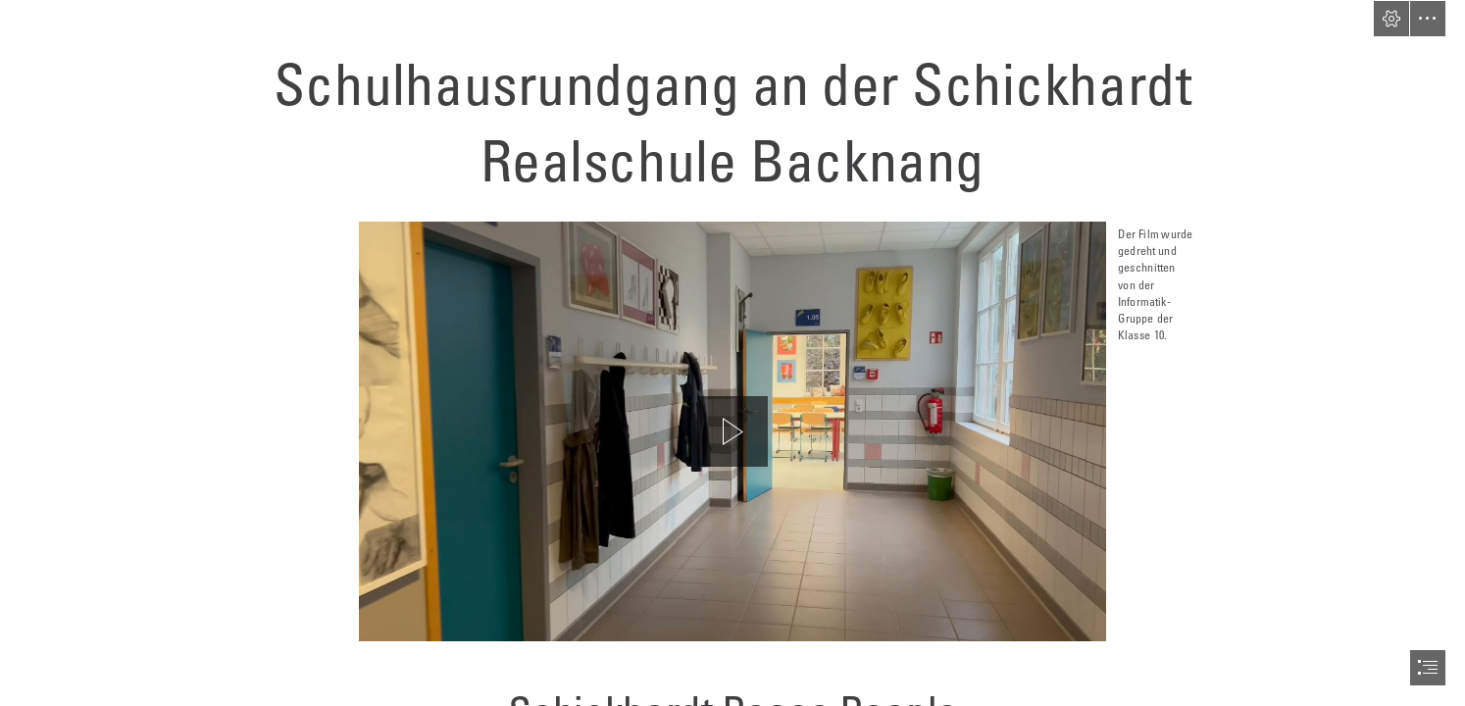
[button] (1391, 18)
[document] (732, 353)
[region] (732, 431)
